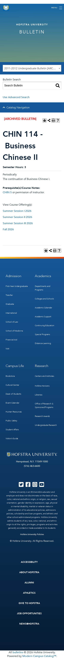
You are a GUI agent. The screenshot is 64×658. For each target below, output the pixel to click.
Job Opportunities (29, 613)
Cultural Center (12, 385)
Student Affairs (12, 429)
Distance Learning (43, 343)
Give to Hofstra (29, 603)
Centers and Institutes (44, 376)
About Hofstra (29, 572)
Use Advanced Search (16, 97)
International (11, 313)
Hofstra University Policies (32, 534)
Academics (43, 276)
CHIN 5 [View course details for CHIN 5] (7, 192)
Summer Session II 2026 (17, 217)
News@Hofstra (29, 623)
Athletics (29, 593)
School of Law (12, 322)
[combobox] (32, 68)
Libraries (38, 394)
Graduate (10, 304)
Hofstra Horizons (42, 385)
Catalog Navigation (18, 107)
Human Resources (14, 411)
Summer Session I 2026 (17, 211)
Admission (13, 276)
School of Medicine (14, 330)
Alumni (29, 582)
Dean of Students (13, 394)
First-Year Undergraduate (17, 286)
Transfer (9, 295)
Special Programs (42, 334)
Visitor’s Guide (12, 438)
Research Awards (42, 416)
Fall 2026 (8, 229)
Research (41, 366)
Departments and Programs (42, 288)
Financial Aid (11, 339)
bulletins (18, 652)
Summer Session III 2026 (18, 223)
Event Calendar (12, 402)
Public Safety (11, 420)
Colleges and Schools (44, 298)
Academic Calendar (43, 307)
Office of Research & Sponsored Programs (44, 405)
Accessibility (29, 562)
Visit (7, 348)
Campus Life (15, 366)
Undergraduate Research (46, 425)
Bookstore (10, 376)
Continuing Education (44, 325)
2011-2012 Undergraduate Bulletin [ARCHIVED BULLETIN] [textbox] (32, 68)
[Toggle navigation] (56, 7)
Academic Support (43, 316)
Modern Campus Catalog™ (39, 656)
